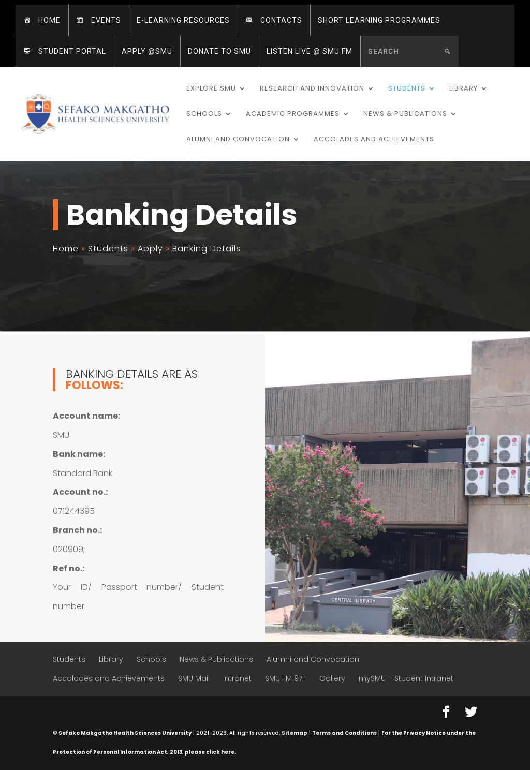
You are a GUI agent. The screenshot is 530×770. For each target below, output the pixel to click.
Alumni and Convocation (238, 140)
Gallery (332, 678)
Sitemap (294, 733)
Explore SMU (211, 89)
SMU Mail (194, 678)
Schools (204, 114)
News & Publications (405, 114)
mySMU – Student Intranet (406, 678)
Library (463, 89)
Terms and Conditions (344, 733)
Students (406, 89)
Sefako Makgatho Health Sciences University (125, 733)
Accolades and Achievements (374, 140)
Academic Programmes (293, 114)
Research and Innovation (312, 89)
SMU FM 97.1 (285, 678)
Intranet (237, 678)
